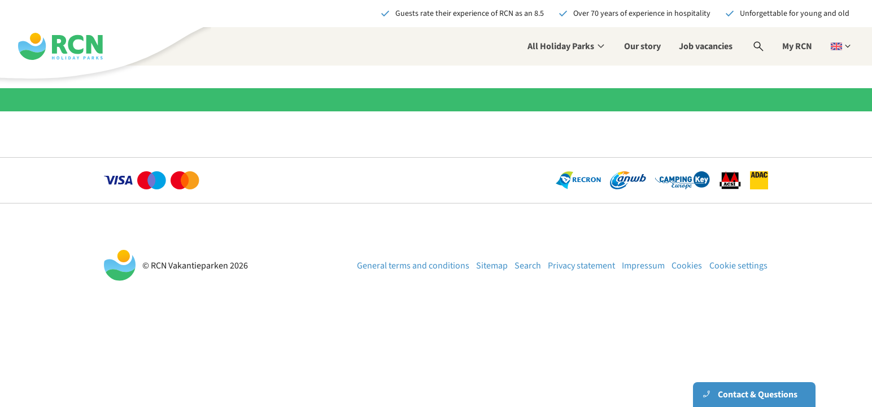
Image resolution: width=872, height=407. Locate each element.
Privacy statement (581, 265)
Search (528, 265)
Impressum (643, 265)
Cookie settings (738, 265)
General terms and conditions (413, 265)
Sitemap (492, 265)
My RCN (797, 46)
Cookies (687, 265)
